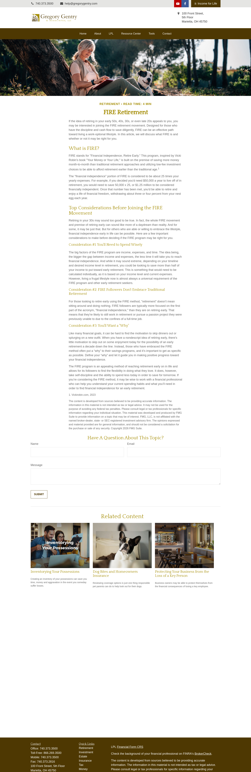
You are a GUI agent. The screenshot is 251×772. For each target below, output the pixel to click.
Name (34, 443)
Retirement (86, 748)
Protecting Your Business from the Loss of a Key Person (182, 574)
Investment (86, 752)
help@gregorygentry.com (78, 3)
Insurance (85, 760)
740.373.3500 (49, 748)
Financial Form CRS (130, 747)
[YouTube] (177, 3)
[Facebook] (185, 3)
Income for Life (206, 3)
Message (37, 465)
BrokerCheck (203, 753)
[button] (83, 33)
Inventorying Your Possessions (55, 572)
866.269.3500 (52, 753)
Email (131, 443)
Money (83, 769)
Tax (81, 764)
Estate (83, 756)
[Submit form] (39, 494)
